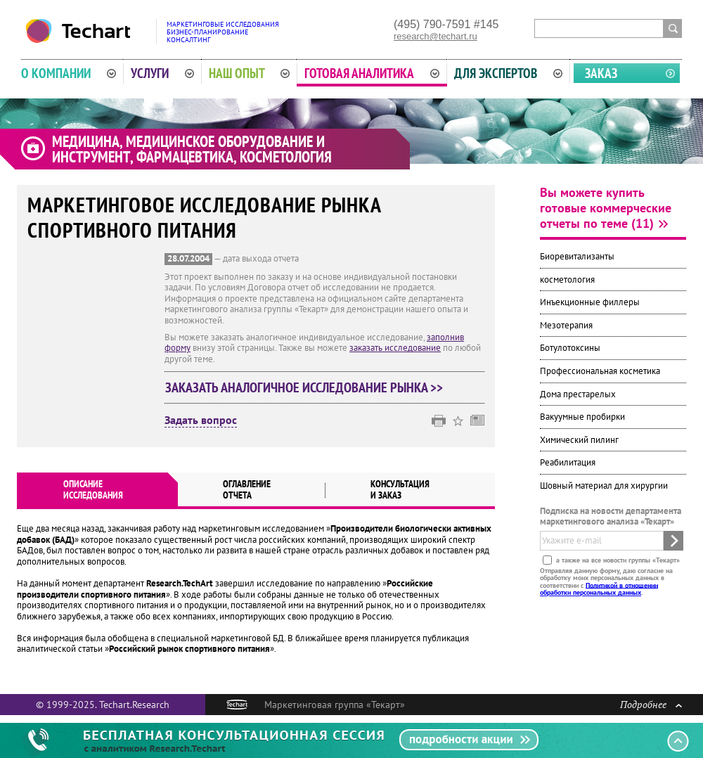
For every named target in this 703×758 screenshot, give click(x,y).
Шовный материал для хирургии (604, 486)
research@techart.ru (435, 36)
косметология (567, 279)
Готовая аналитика (371, 73)
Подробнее (651, 704)
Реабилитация (567, 462)
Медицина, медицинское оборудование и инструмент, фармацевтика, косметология (192, 149)
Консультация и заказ (400, 489)
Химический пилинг (579, 440)
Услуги (162, 73)
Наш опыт (249, 73)
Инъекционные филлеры (590, 302)
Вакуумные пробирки (582, 417)
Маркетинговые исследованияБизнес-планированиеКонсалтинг (223, 32)
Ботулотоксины (570, 348)
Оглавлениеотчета (247, 489)
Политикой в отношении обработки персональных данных (599, 588)
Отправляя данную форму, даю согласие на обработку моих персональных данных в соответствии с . (606, 580)
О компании (68, 73)
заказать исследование (395, 348)
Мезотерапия (566, 325)
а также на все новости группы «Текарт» (617, 559)
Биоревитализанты (577, 256)
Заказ (601, 73)
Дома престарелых (578, 394)
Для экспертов (508, 73)
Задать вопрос (201, 420)
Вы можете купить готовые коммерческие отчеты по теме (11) (605, 207)
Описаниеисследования (93, 489)
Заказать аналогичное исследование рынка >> (304, 387)
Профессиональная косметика (600, 371)
